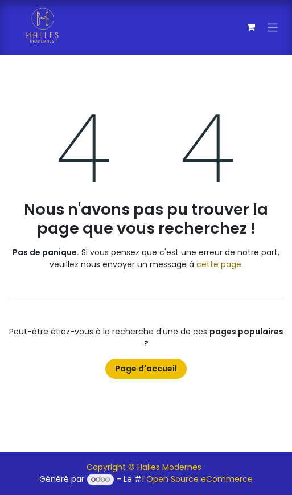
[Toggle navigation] (273, 27)
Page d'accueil (146, 368)
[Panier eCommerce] (251, 27)
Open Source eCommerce (199, 479)
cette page (218, 264)
